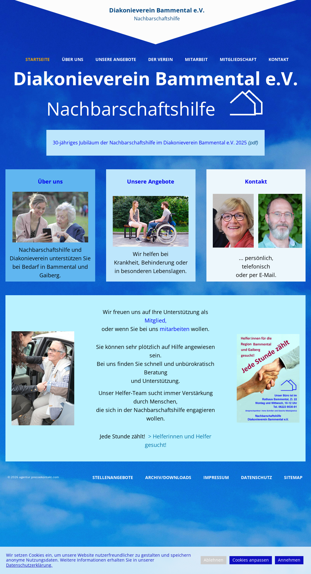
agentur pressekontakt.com (39, 477)
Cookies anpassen (250, 560)
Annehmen (289, 560)
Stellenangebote (112, 477)
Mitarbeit (196, 59)
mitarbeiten (175, 329)
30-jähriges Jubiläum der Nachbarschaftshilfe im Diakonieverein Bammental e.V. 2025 (150, 142)
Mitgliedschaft (238, 59)
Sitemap (293, 477)
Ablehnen (213, 560)
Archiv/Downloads (168, 477)
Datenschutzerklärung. (29, 565)
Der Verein (160, 59)
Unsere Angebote (115, 59)
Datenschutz (256, 477)
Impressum (216, 477)
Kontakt (279, 59)
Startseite (37, 59)
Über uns (72, 59)
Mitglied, (156, 320)
